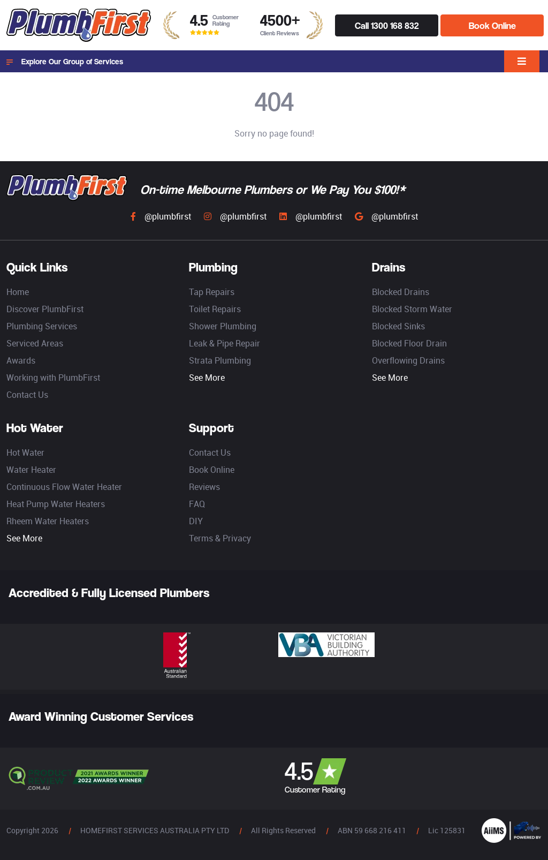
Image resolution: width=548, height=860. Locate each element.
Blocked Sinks (398, 326)
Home (17, 292)
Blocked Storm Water (412, 309)
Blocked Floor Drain (409, 343)
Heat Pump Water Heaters (55, 504)
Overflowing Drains (408, 360)
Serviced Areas (34, 343)
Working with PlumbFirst (53, 377)
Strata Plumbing (220, 360)
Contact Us (27, 395)
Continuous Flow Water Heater (64, 487)
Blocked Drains (400, 292)
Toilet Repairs (215, 309)
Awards (20, 360)
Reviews (204, 487)
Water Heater (31, 470)
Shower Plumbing (222, 326)
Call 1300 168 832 (386, 25)
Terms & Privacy (220, 538)
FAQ (197, 504)
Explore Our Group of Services (64, 61)
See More (207, 377)
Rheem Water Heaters (47, 521)
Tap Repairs (211, 292)
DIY (196, 521)
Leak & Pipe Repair (224, 343)
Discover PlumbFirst (44, 309)
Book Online (492, 25)
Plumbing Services (41, 326)
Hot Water (25, 452)
